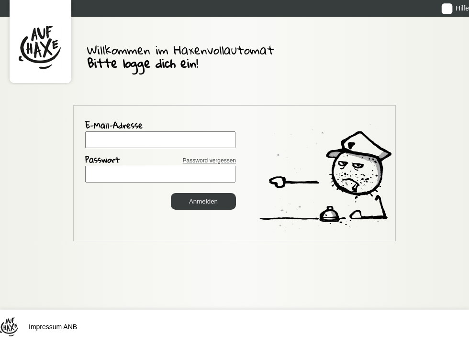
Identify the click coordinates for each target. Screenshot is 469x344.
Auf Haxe (40, 42)
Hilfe (462, 8)
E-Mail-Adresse (114, 126)
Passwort (160, 161)
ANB (70, 285)
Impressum (45, 285)
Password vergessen (209, 160)
